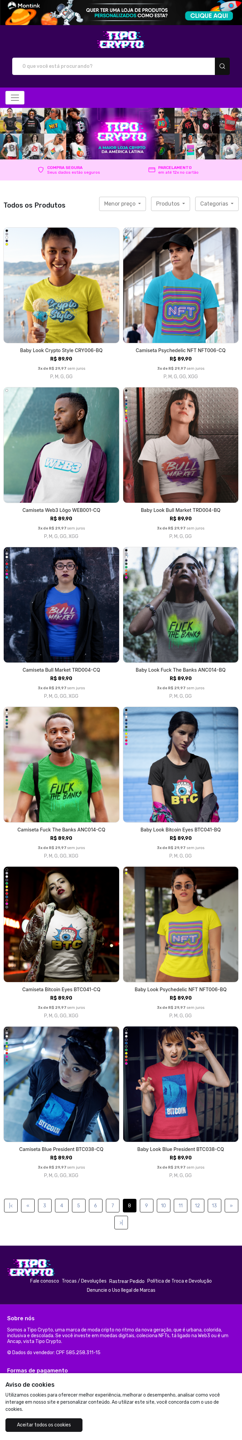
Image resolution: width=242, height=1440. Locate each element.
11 (181, 1206)
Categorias (214, 203)
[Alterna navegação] (14, 97)
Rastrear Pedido (127, 1281)
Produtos (168, 203)
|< (11, 1206)
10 (163, 1206)
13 (214, 1206)
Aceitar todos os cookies (44, 1425)
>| (121, 1223)
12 (197, 1206)
